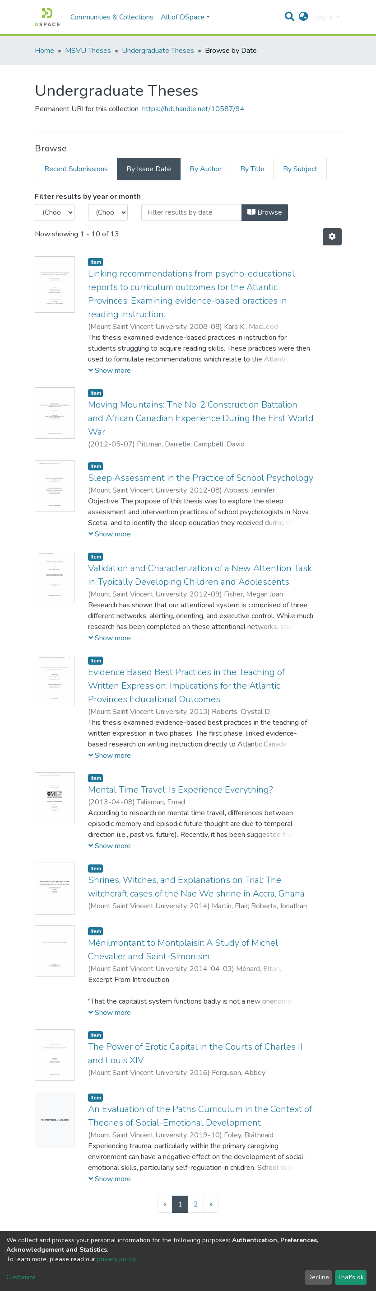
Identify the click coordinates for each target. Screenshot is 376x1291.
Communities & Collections (111, 17)
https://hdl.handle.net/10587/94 (193, 109)
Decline (318, 1277)
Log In (323, 17)
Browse (264, 212)
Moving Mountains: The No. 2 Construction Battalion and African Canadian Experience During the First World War (201, 418)
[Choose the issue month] (108, 212)
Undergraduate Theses (158, 51)
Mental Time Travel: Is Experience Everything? (180, 790)
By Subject (300, 169)
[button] (303, 17)
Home (44, 51)
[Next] (211, 1204)
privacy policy (116, 1259)
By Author (206, 169)
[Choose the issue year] (54, 212)
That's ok (350, 1277)
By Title (252, 169)
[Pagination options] (332, 236)
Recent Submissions (76, 169)
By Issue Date (148, 169)
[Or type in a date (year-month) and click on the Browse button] (191, 212)
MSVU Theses (88, 51)
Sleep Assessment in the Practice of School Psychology (200, 478)
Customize (21, 1277)
